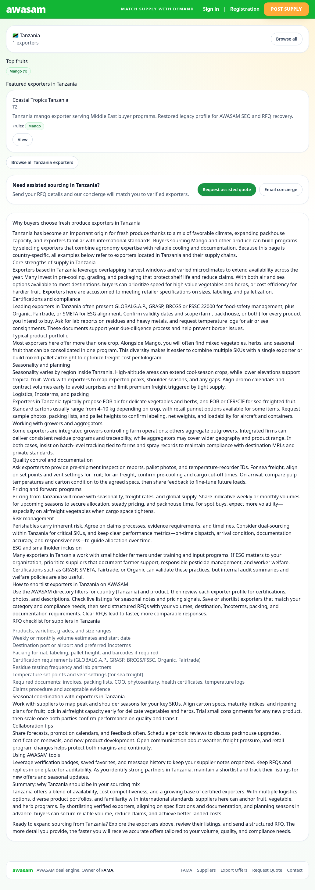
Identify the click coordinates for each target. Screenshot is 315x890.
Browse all (286, 39)
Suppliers (206, 870)
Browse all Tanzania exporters (42, 162)
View (22, 139)
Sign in (211, 8)
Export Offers (233, 870)
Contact (294, 870)
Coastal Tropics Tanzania (40, 100)
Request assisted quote (227, 189)
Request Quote (267, 870)
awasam (26, 9)
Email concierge (280, 189)
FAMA (107, 870)
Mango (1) (18, 71)
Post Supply (286, 9)
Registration (245, 8)
